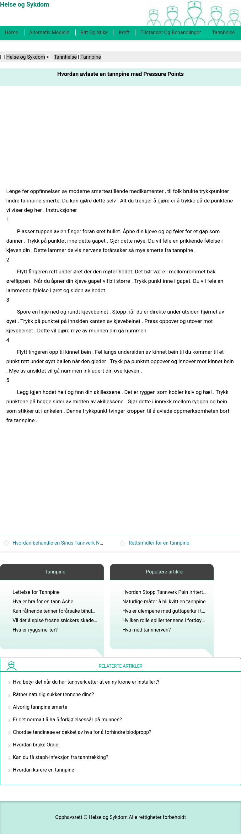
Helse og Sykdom (25, 57)
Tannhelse (223, 32)
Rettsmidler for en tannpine (159, 543)
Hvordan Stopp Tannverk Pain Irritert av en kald (174, 592)
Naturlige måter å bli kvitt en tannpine (164, 602)
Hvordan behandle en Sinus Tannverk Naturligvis (66, 543)
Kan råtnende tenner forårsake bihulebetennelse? (67, 611)
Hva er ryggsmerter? (35, 630)
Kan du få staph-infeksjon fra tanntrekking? (60, 757)
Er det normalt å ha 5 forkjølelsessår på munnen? (67, 720)
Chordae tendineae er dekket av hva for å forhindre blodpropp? (82, 732)
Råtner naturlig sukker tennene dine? (53, 694)
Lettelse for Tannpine (36, 592)
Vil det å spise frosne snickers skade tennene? (64, 620)
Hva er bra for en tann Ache (43, 602)
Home (11, 32)
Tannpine (90, 57)
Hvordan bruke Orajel (36, 745)
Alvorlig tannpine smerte (40, 707)
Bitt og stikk (94, 32)
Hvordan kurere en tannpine (43, 770)
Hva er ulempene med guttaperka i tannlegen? (173, 611)
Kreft (124, 32)
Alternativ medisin (49, 32)
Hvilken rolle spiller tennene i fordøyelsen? (169, 620)
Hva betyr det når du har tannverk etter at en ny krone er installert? (86, 682)
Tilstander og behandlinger (171, 32)
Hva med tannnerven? (146, 630)
